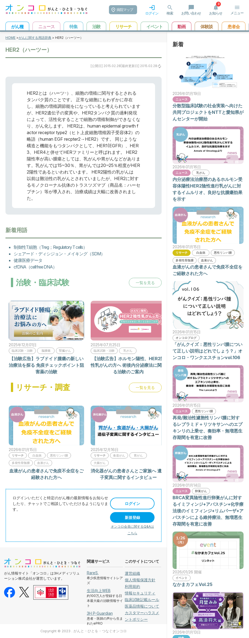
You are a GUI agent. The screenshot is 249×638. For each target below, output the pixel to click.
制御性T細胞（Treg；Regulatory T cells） (50, 247)
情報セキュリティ (140, 593)
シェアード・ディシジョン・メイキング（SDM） (59, 253)
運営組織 (132, 573)
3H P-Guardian (100, 613)
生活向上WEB (99, 590)
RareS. (93, 572)
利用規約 (132, 586)
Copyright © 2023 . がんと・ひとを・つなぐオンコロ (83, 631)
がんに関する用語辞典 (35, 38)
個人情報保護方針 (140, 580)
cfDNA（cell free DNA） (35, 267)
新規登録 (132, 517)
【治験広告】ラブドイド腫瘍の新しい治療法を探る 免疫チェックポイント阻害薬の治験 (46, 365)
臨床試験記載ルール (142, 599)
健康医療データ (28, 260)
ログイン (132, 503)
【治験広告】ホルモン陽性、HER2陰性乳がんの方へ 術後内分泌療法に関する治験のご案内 (128, 365)
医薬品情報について (142, 606)
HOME (10, 38)
